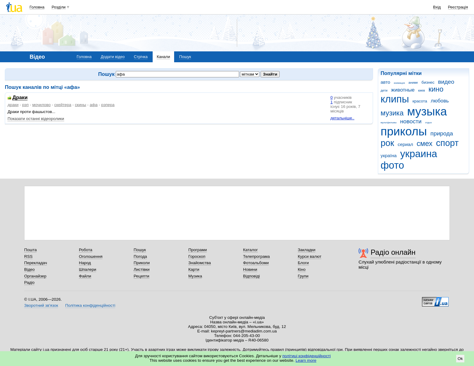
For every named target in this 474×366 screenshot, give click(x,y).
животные (403, 90)
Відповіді (251, 276)
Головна (37, 7)
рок (387, 143)
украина (418, 153)
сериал (405, 144)
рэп (25, 104)
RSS (28, 256)
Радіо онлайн (393, 252)
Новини (250, 269)
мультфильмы (389, 122)
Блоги (303, 263)
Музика (195, 276)
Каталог (250, 250)
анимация (399, 83)
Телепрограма (256, 256)
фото (392, 165)
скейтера (62, 104)
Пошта (30, 250)
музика (392, 113)
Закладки (306, 250)
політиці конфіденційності (306, 356)
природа (441, 133)
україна (389, 155)
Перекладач (35, 263)
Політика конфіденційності (90, 305)
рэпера (108, 104)
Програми (197, 250)
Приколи (142, 263)
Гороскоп (196, 256)
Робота (85, 250)
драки (13, 104)
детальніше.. (342, 118)
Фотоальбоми (256, 263)
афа (94, 104)
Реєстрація (458, 7)
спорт (447, 143)
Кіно (302, 269)
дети (384, 90)
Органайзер (35, 276)
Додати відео (113, 56)
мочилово (41, 104)
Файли (85, 276)
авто (385, 82)
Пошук (185, 56)
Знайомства (199, 263)
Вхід (437, 7)
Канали (163, 56)
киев (421, 90)
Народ (85, 263)
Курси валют (309, 256)
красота (420, 101)
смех (424, 143)
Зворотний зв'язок (41, 305)
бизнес (427, 82)
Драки (20, 97)
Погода (140, 256)
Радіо (29, 282)
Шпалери (87, 269)
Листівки (142, 269)
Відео (29, 269)
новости (410, 121)
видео (446, 82)
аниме (413, 82)
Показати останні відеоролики (36, 118)
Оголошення (90, 256)
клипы (395, 99)
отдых (428, 122)
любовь (440, 101)
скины (80, 104)
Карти (193, 269)
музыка (427, 111)
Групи (303, 276)
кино (435, 89)
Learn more (306, 360)
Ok (460, 358)
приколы (404, 131)
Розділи (59, 7)
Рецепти (141, 276)
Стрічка (141, 56)
